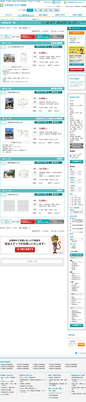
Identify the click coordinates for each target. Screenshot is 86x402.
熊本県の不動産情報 (71, 364)
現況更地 (74, 314)
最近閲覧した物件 (75, 42)
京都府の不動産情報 (39, 364)
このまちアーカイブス (55, 393)
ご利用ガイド (59, 6)
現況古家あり (75, 316)
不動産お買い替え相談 (7, 392)
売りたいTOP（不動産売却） (28, 377)
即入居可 (74, 285)
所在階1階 (74, 264)
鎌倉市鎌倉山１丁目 (14, 162)
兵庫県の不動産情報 (39, 368)
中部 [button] (35, 10)
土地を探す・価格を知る (8, 387)
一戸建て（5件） (76, 156)
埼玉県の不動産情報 (23, 364)
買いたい (28, 19)
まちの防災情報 (53, 397)
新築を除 (74, 241)
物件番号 (73, 341)
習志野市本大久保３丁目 (15, 122)
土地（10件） (75, 157)
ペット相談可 (75, 283)
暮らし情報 (52, 390)
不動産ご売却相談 (25, 383)
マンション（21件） (77, 154)
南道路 (77, 299)
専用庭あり (75, 288)
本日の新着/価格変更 (77, 220)
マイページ (51, 6)
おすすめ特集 (5, 394)
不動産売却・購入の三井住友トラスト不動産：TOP (12, 19)
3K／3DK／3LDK (76, 201)
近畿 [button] (40, 10)
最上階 (73, 267)
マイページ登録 (73, 84)
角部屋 (73, 269)
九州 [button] (50, 10)
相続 (73, 391)
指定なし (74, 218)
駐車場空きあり (76, 287)
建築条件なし (75, 311)
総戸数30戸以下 (76, 277)
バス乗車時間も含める (77, 212)
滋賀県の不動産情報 (23, 368)
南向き (77, 262)
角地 (73, 297)
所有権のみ (75, 290)
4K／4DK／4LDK (76, 203)
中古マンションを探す (7, 381)
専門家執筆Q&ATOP (77, 377)
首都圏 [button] (30, 10)
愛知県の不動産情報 (23, 366)
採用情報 (77, 6)
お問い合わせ (69, 6)
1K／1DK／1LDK (76, 197)
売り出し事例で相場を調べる (28, 388)
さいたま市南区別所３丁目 (16, 46)
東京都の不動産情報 (7, 364)
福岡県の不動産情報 (55, 368)
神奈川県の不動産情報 (7, 366)
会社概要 (83, 6)
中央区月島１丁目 (13, 194)
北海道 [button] (56, 10)
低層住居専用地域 (76, 312)
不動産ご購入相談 (6, 390)
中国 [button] (45, 10)
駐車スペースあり (76, 302)
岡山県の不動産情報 (55, 364)
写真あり (74, 246)
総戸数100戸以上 (76, 279)
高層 (76, 273)
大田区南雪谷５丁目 (14, 92)
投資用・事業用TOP (55, 377)
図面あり (74, 247)
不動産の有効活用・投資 (79, 393)
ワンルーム (75, 196)
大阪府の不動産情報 (39, 366)
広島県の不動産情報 (55, 366)
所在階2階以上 (75, 265)
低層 (76, 275)
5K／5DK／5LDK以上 (77, 204)
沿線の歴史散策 (53, 395)
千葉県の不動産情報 (7, 368)
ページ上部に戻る (80, 353)
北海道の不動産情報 (71, 366)
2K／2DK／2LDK (76, 199)
